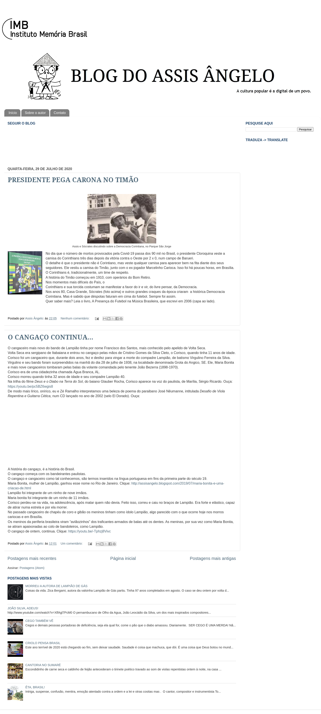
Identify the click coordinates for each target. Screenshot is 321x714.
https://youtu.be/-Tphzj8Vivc (89, 531)
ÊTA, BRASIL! (35, 687)
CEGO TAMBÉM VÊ (39, 620)
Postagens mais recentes (32, 558)
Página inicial (123, 558)
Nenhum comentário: (75, 318)
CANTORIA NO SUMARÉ (43, 665)
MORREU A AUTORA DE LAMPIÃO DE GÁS (56, 586)
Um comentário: (72, 543)
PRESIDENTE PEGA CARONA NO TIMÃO (73, 180)
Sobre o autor (35, 113)
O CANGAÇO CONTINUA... (50, 337)
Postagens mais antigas (213, 558)
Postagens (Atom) (32, 568)
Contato (60, 113)
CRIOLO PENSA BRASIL (42, 643)
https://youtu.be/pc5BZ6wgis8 (30, 386)
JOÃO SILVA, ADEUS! (23, 608)
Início (13, 113)
